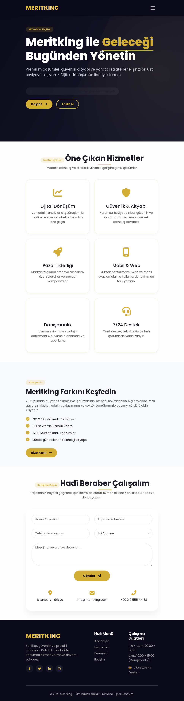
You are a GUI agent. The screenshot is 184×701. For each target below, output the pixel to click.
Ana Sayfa (101, 641)
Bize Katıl (41, 453)
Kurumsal (101, 653)
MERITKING (42, 8)
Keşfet (39, 104)
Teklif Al (68, 104)
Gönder (92, 576)
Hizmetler (101, 647)
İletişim (99, 659)
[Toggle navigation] (153, 8)
